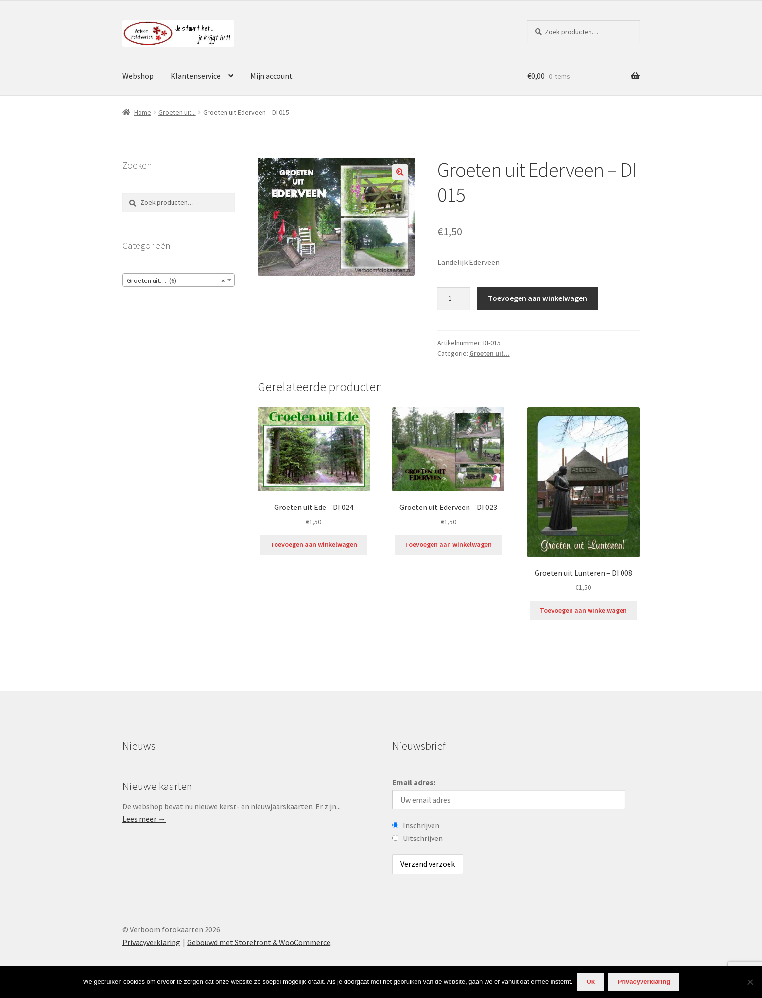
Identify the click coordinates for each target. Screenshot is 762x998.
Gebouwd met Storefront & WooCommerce (258, 942)
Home (142, 112)
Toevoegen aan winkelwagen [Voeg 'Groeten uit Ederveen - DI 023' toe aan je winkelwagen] (448, 544)
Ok (591, 981)
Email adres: (413, 782)
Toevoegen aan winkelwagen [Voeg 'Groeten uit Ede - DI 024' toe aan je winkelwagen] (313, 544)
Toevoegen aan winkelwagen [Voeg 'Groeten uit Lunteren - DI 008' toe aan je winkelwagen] (583, 610)
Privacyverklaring (151, 942)
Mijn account (271, 76)
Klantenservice (196, 76)
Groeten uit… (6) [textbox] (176, 280)
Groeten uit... (177, 112)
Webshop (138, 76)
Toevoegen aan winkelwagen (537, 298)
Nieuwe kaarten (157, 786)
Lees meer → (144, 818)
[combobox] (178, 280)
